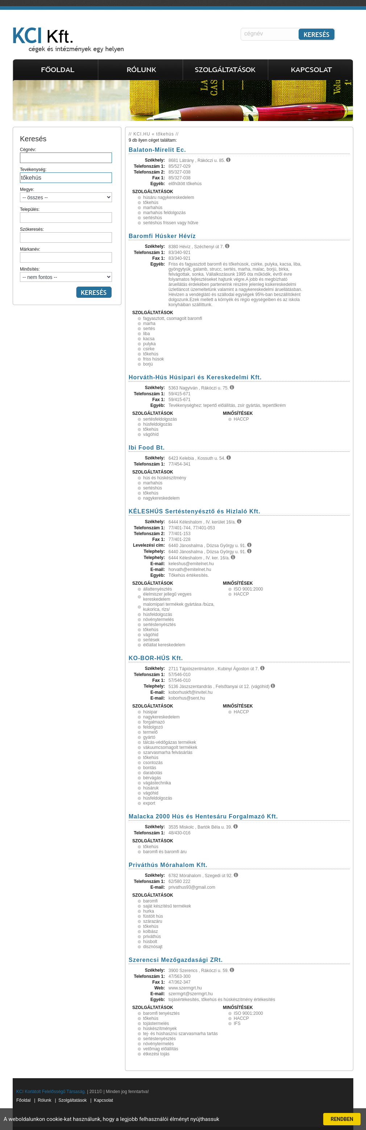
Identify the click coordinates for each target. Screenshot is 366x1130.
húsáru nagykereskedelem (168, 197)
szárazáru (152, 921)
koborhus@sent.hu (187, 698)
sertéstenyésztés (159, 624)
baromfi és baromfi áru (165, 851)
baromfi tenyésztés (161, 1013)
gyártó (149, 737)
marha (149, 323)
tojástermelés (156, 1023)
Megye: (66, 194)
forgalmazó (154, 722)
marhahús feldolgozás (164, 212)
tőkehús (150, 202)
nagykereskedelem (161, 498)
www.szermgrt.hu (185, 988)
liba (146, 333)
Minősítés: (66, 274)
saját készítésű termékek (167, 906)
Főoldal (23, 1100)
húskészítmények (160, 1028)
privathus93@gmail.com (192, 887)
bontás (149, 767)
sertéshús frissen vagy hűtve (170, 222)
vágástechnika (157, 782)
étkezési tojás (156, 1053)
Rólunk (44, 1100)
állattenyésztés (157, 589)
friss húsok (153, 359)
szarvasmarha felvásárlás (167, 752)
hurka (148, 911)
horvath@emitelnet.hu (190, 569)
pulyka (149, 343)
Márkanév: (66, 255)
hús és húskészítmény (164, 477)
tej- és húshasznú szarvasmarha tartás (180, 1033)
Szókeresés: (66, 235)
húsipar (150, 711)
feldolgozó (153, 727)
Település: (66, 215)
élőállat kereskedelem (164, 644)
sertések (151, 639)
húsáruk (151, 788)
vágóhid (150, 634)
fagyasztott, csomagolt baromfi (172, 318)
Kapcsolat (103, 1100)
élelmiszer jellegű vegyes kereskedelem (167, 597)
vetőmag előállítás (160, 1048)
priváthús (152, 936)
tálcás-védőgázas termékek (169, 742)
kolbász (150, 931)
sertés (149, 328)
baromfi (150, 901)
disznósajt (152, 946)
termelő (150, 732)
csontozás (153, 762)
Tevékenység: (66, 175)
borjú (148, 364)
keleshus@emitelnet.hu (191, 563)
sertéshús (152, 217)
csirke (148, 348)
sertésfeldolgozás (160, 419)
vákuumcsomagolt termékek (170, 747)
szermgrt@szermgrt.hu (191, 993)
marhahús (152, 207)
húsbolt (150, 941)
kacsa (148, 338)
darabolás (152, 772)
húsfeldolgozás (157, 424)
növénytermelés (158, 619)
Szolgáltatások (72, 1100)
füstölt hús (153, 916)
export (149, 803)
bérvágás (152, 777)
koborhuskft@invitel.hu (191, 692)
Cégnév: (66, 155)
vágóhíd (151, 434)
